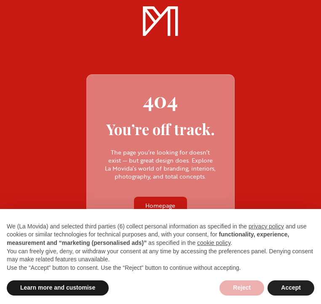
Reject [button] (242, 287)
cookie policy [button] (213, 242)
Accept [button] (291, 287)
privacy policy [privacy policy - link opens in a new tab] (266, 226)
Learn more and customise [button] (57, 287)
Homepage (160, 205)
